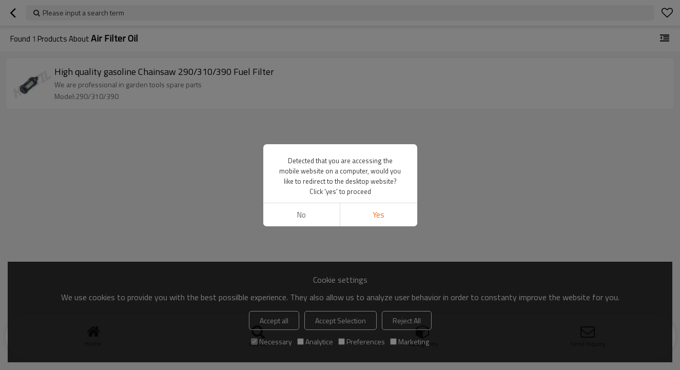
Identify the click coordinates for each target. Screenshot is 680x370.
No (301, 215)
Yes (378, 215)
